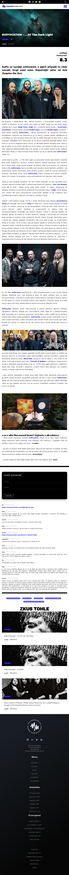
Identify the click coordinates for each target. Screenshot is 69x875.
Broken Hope (34, 130)
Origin (31, 127)
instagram (34, 781)
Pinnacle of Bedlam (37, 361)
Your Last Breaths (60, 184)
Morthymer (34, 860)
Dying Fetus (22, 127)
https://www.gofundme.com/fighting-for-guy (18, 507)
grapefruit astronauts (34, 828)
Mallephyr (34, 839)
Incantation (62, 127)
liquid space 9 (34, 821)
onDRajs (4, 44)
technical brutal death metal (33, 601)
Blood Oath (28, 359)
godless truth (34, 853)
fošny (29, 203)
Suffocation (23, 132)
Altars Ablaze (35, 836)
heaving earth (34, 832)
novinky (34, 763)
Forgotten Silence (34, 857)
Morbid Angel (52, 130)
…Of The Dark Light (13, 598)
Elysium (34, 849)
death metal (38, 598)
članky (34, 766)
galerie (34, 774)
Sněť (35, 868)
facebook (35, 777)
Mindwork (34, 864)
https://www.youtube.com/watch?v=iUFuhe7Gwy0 (19, 535)
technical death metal (53, 598)
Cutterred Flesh (34, 825)
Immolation (6, 130)
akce (34, 770)
